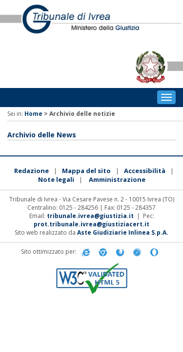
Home (33, 114)
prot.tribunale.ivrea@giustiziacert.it (91, 224)
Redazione (31, 170)
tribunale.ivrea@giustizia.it (90, 216)
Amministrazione (117, 179)
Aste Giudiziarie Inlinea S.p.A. (122, 232)
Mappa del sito (86, 170)
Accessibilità (144, 170)
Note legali (56, 179)
